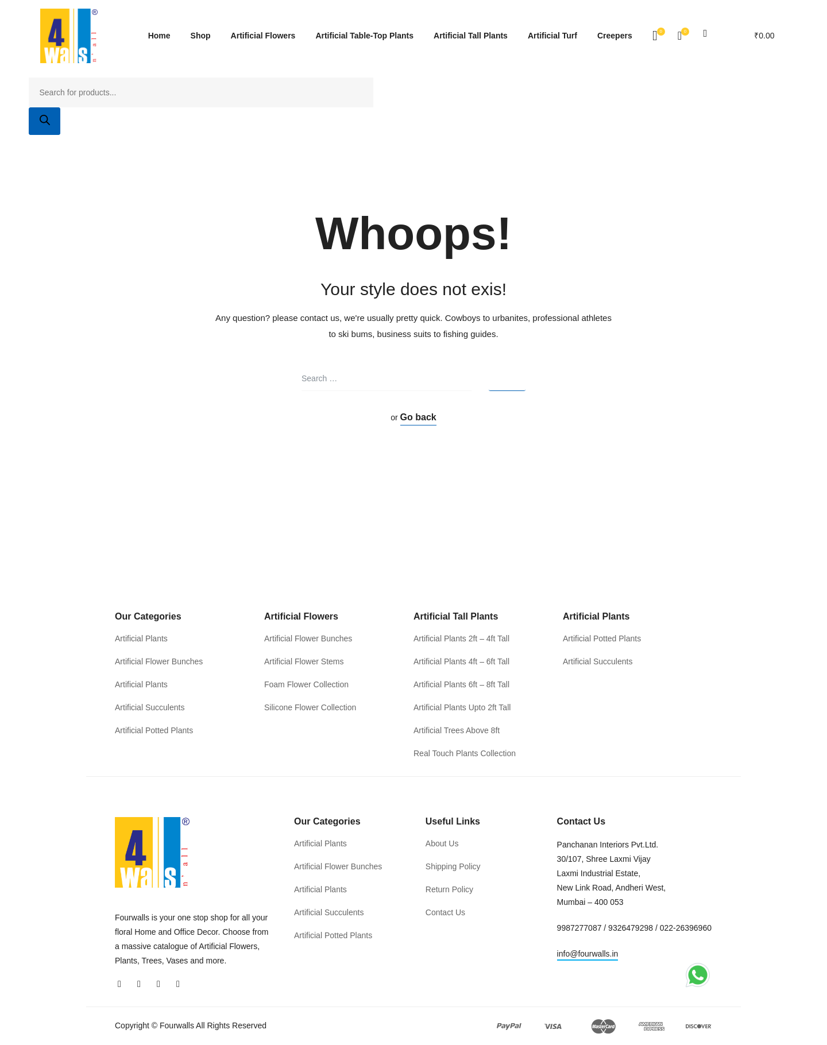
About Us (442, 843)
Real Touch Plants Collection (464, 753)
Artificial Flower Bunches (159, 661)
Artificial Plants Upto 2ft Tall (462, 707)
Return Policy (449, 889)
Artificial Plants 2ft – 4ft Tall (461, 638)
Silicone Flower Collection (310, 707)
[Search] (44, 120)
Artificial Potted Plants (154, 730)
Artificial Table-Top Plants (364, 35)
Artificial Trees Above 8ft (456, 730)
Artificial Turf (552, 35)
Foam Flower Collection (306, 684)
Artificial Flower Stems (303, 661)
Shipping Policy (453, 866)
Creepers (614, 35)
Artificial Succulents (149, 707)
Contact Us (445, 912)
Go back (418, 417)
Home (159, 35)
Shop (201, 35)
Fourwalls (177, 1026)
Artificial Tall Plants (471, 35)
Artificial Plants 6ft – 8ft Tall (461, 684)
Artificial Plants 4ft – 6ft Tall (461, 661)
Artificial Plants (141, 638)
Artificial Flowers (263, 35)
